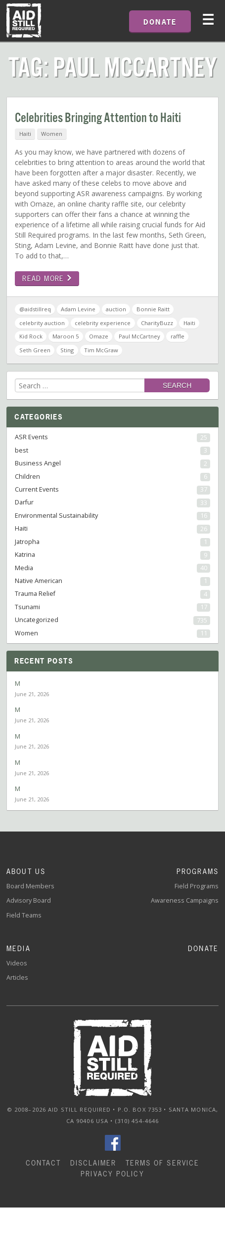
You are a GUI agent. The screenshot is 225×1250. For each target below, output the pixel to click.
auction (116, 309)
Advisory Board (28, 900)
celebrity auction (42, 323)
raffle (177, 336)
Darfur (112, 502)
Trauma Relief (112, 593)
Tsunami (112, 607)
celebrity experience (103, 323)
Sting (67, 350)
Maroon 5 (65, 336)
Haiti (25, 133)
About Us (25, 871)
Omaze (98, 336)
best (112, 450)
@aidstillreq (35, 309)
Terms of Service (163, 1162)
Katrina (112, 554)
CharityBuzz (157, 323)
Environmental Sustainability (112, 515)
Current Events (112, 489)
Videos (16, 963)
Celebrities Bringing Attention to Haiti (98, 118)
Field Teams (24, 915)
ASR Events (112, 437)
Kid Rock (31, 336)
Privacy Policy (112, 1173)
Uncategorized (112, 620)
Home (23, 21)
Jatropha (112, 542)
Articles (17, 977)
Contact (43, 1162)
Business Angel (112, 463)
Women (51, 133)
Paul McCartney (139, 336)
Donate (203, 948)
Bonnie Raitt (153, 309)
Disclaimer (93, 1162)
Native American (112, 581)
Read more (47, 278)
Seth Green (34, 350)
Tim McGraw (101, 350)
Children (112, 476)
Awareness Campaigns (185, 900)
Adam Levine (78, 309)
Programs (198, 871)
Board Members (30, 886)
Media (112, 568)
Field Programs (197, 886)
